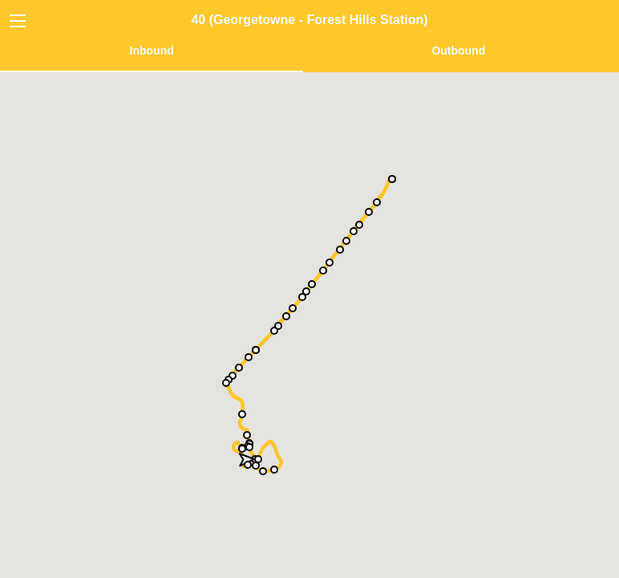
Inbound (152, 50)
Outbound (458, 50)
